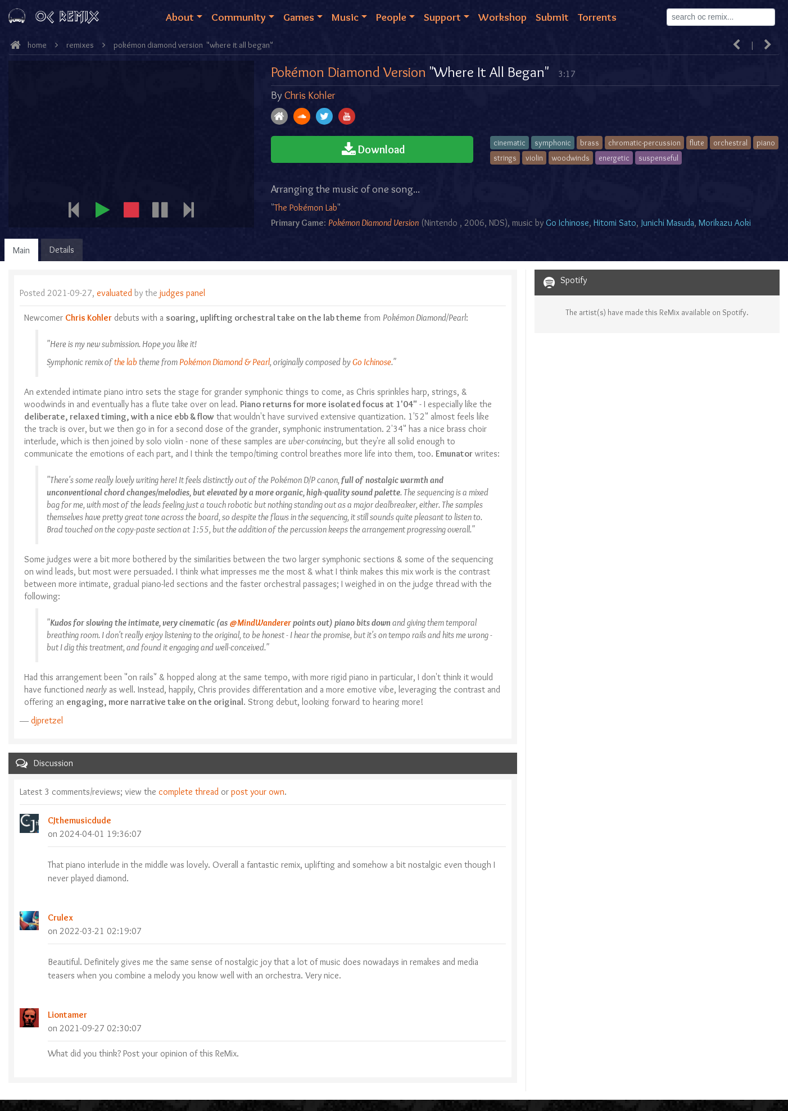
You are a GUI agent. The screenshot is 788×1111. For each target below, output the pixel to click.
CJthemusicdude (79, 820)
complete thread (188, 791)
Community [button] (238, 17)
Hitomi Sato (615, 222)
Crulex (60, 917)
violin (534, 158)
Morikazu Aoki (725, 222)
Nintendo (441, 222)
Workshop (502, 17)
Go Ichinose (567, 222)
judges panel (182, 293)
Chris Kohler (310, 95)
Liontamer (67, 1014)
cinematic (509, 143)
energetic (614, 158)
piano (766, 143)
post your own (257, 791)
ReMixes (80, 45)
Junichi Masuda (667, 222)
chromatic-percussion (644, 143)
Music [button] (345, 17)
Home (37, 45)
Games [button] (298, 17)
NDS (497, 222)
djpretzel (47, 720)
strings (505, 158)
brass (589, 143)
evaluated (115, 293)
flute (697, 143)
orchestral (730, 143)
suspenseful (658, 158)
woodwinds (571, 158)
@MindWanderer (260, 622)
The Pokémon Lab (305, 207)
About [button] (180, 17)
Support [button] (442, 17)
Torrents (597, 17)
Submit (552, 17)
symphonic (553, 143)
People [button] (391, 17)
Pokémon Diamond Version (158, 45)
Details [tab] (61, 249)
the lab (125, 362)
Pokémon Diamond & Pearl (224, 362)
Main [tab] (21, 250)
